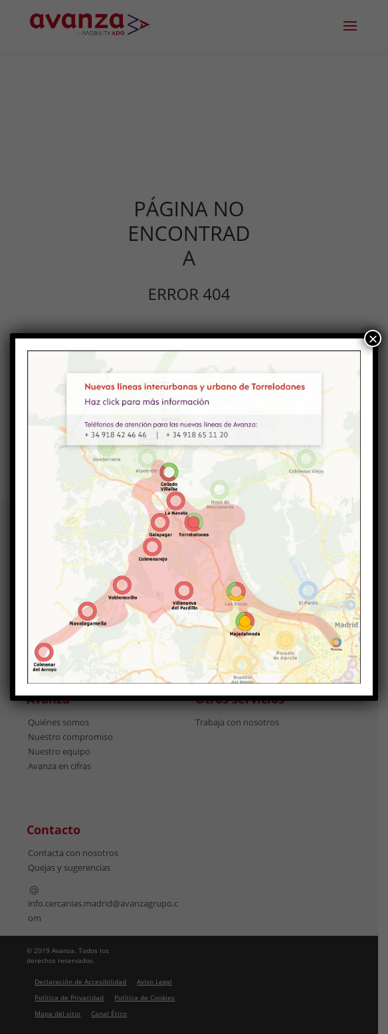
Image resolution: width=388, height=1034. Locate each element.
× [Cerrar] (372, 338)
